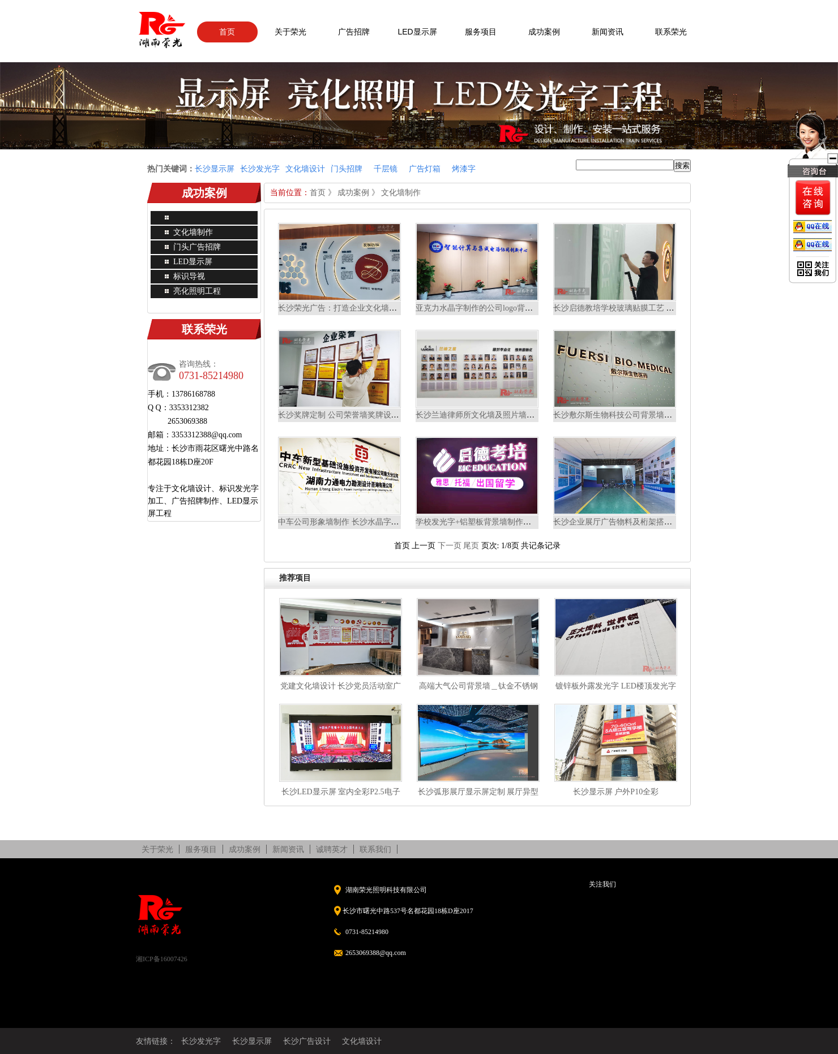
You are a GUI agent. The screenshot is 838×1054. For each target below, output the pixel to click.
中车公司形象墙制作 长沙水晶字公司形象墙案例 (362, 522)
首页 (227, 31)
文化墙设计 (362, 1041)
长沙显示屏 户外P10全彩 (616, 792)
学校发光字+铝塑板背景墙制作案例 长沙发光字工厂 (506, 522)
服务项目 (481, 31)
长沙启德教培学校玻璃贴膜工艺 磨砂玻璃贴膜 (633, 308)
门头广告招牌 (197, 247)
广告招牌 (354, 31)
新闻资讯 (607, 31)
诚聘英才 (332, 849)
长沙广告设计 (307, 1041)
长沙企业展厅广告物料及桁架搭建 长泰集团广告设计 (645, 522)
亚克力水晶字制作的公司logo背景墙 (478, 308)
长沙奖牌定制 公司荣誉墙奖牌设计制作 (346, 415)
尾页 (471, 545)
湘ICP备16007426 (161, 959)
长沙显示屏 (252, 1041)
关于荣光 (290, 31)
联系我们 (375, 849)
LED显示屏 (417, 31)
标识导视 (189, 276)
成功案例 (544, 31)
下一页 (449, 545)
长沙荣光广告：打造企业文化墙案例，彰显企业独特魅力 (377, 308)
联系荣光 (671, 31)
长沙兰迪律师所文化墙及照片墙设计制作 (487, 415)
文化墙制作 (193, 232)
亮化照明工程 (197, 291)
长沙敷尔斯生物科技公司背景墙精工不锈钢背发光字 (644, 415)
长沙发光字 (201, 1041)
